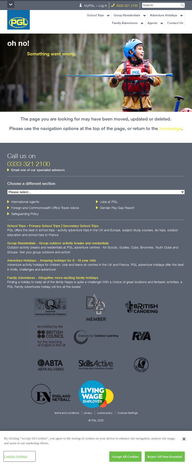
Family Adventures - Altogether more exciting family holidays (52, 278)
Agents (152, 23)
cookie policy (104, 412)
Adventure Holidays (163, 15)
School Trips (95, 15)
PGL (18, 20)
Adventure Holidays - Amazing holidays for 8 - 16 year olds (51, 260)
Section (10, 4)
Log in (102, 6)
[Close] (184, 440)
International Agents (25, 202)
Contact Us (175, 23)
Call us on (28, 160)
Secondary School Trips (80, 226)
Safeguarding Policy (24, 214)
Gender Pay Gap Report (117, 208)
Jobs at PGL (109, 202)
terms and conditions (66, 412)
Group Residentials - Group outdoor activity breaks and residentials (58, 243)
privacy (88, 412)
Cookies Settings (128, 412)
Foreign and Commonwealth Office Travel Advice (45, 208)
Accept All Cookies (125, 458)
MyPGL (87, 6)
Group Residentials (127, 15)
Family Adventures (125, 23)
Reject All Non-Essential (165, 458)
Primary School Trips (44, 226)
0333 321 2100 (124, 6)
